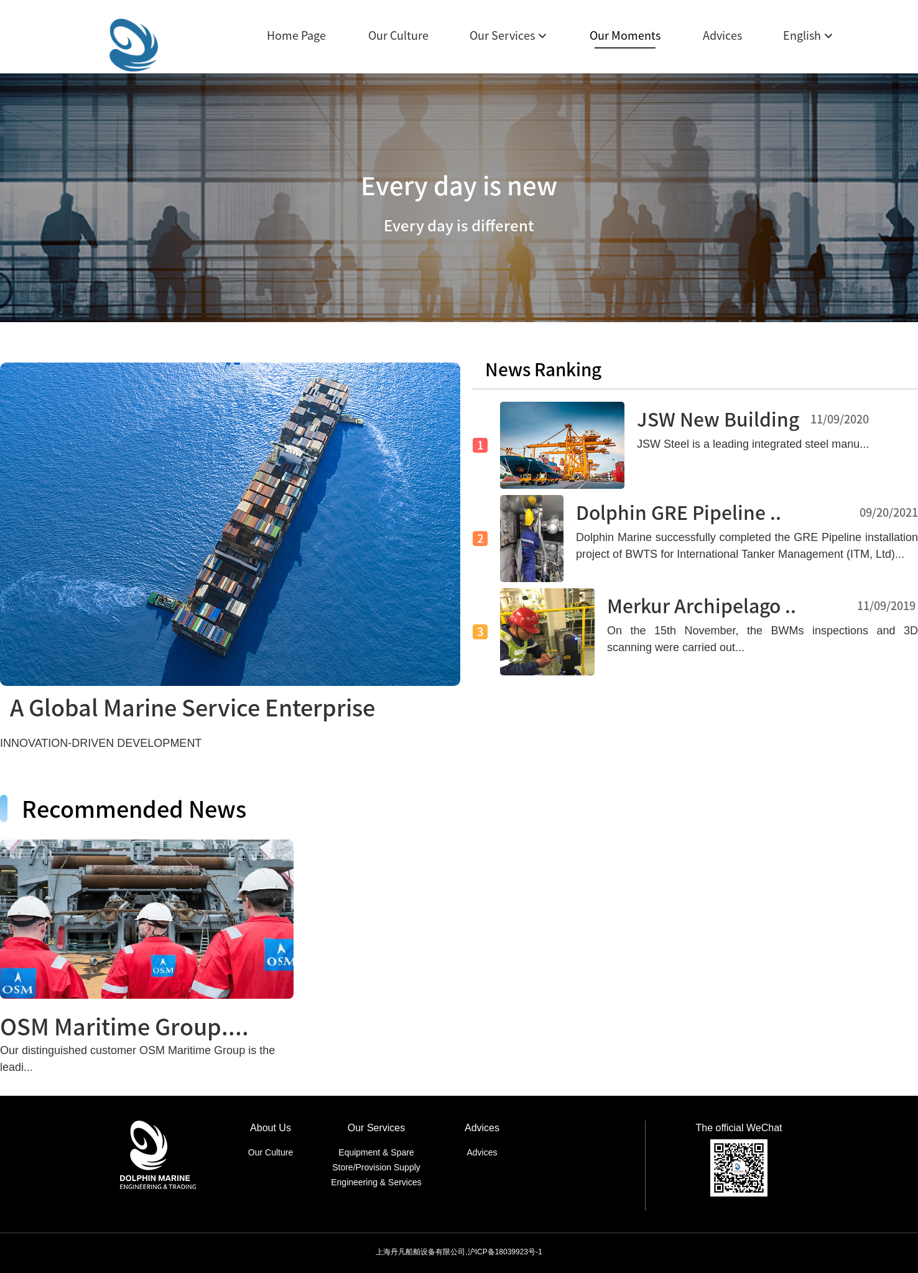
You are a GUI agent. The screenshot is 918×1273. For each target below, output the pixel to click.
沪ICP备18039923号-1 (505, 1252)
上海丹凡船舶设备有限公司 (420, 1252)
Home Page (296, 35)
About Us (270, 1128)
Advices (722, 35)
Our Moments (625, 35)
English (802, 35)
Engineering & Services (376, 1182)
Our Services (502, 35)
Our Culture (398, 35)
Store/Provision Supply (376, 1167)
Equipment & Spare (376, 1152)
